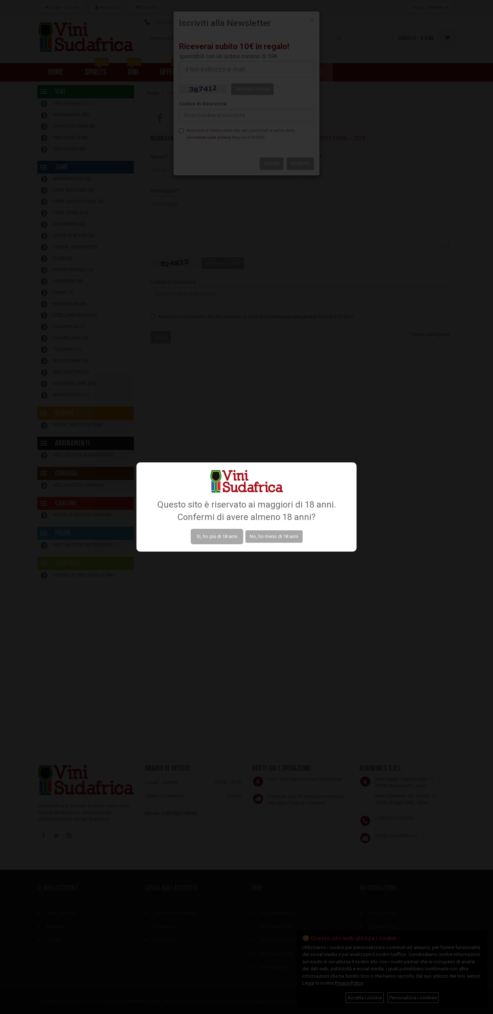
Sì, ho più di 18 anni (217, 536)
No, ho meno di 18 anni (274, 536)
